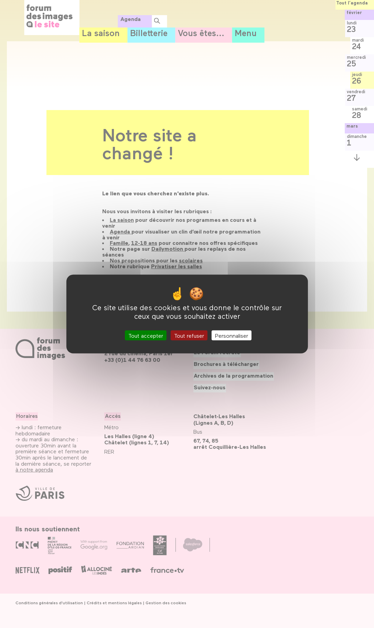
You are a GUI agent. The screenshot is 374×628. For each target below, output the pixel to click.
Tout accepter (145, 335)
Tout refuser (189, 335)
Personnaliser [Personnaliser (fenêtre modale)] (231, 335)
